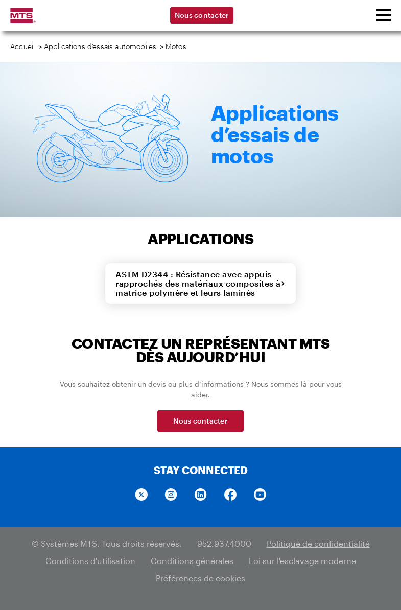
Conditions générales (192, 561)
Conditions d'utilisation (90, 561)
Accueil (22, 46)
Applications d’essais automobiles (100, 46)
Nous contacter (202, 15)
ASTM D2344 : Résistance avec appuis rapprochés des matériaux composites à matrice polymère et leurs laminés (200, 283)
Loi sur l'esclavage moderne (302, 561)
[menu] (383, 15)
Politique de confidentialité (318, 543)
